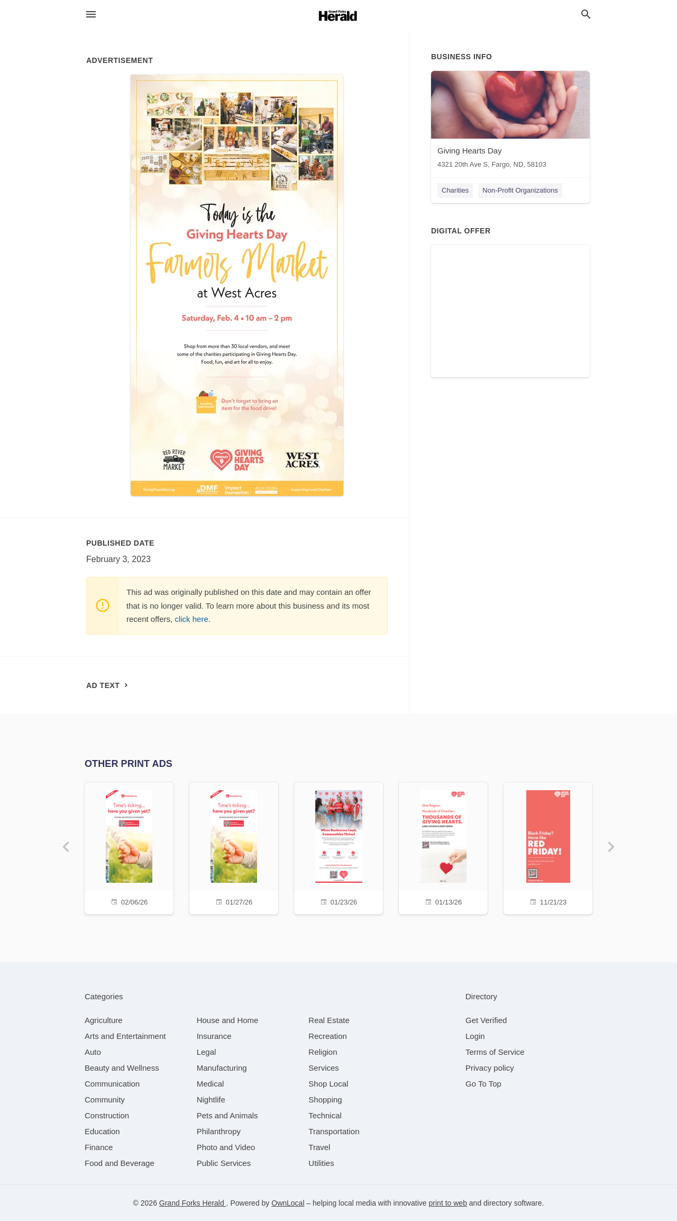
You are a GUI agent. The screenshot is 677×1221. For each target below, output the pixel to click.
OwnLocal (287, 1203)
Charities (455, 190)
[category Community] (105, 1099)
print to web (448, 1203)
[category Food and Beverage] (119, 1163)
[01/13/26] (443, 847)
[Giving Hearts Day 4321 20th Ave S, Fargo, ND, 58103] (510, 122)
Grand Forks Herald (192, 1203)
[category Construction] (107, 1115)
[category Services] (323, 1067)
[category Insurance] (214, 1036)
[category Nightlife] (211, 1099)
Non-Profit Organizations (519, 190)
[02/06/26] (129, 847)
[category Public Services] (224, 1163)
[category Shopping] (325, 1099)
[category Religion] (322, 1051)
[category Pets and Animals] (227, 1115)
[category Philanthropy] (219, 1131)
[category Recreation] (327, 1036)
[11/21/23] (548, 847)
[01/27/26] (234, 847)
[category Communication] (112, 1083)
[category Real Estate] (329, 1020)
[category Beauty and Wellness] (122, 1067)
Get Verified (486, 1020)
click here (191, 618)
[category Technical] (325, 1115)
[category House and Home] (228, 1020)
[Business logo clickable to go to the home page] (338, 16)
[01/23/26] (338, 847)
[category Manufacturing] (222, 1067)
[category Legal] (206, 1051)
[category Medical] (210, 1083)
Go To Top (483, 1083)
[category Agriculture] (104, 1020)
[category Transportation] (333, 1131)
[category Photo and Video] (226, 1147)
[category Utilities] (321, 1163)
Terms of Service (495, 1051)
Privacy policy (489, 1067)
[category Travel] (319, 1147)
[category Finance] (99, 1147)
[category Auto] (93, 1051)
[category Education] (102, 1131)
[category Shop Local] (328, 1083)
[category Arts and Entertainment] (125, 1036)
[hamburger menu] (91, 14)
